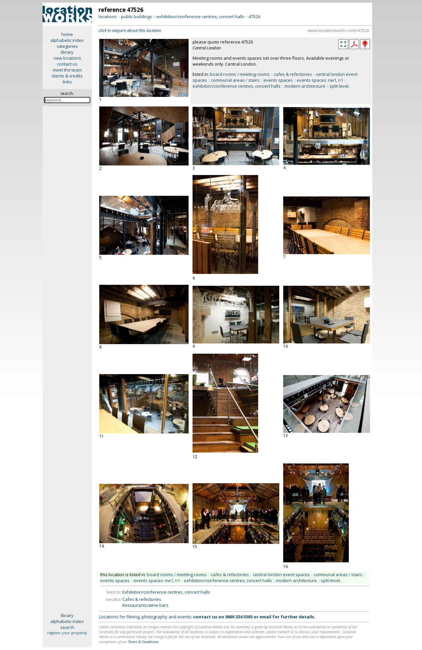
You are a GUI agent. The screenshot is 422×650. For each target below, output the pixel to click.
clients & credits (67, 76)
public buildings (136, 16)
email (265, 617)
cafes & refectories (293, 74)
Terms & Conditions (143, 641)
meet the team (67, 70)
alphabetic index (67, 40)
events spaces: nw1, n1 (320, 80)
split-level (338, 86)
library (67, 52)
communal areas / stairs (235, 80)
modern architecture (305, 86)
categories (67, 46)
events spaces (278, 80)
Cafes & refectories (141, 599)
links (67, 82)
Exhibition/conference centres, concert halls (166, 592)
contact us (67, 64)
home (67, 34)
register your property (67, 632)
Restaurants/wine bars (145, 605)
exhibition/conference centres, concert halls (200, 16)
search (67, 627)
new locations (67, 58)
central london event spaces (281, 574)
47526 (254, 16)
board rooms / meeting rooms (240, 74)
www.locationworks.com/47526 (338, 30)
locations (108, 16)
